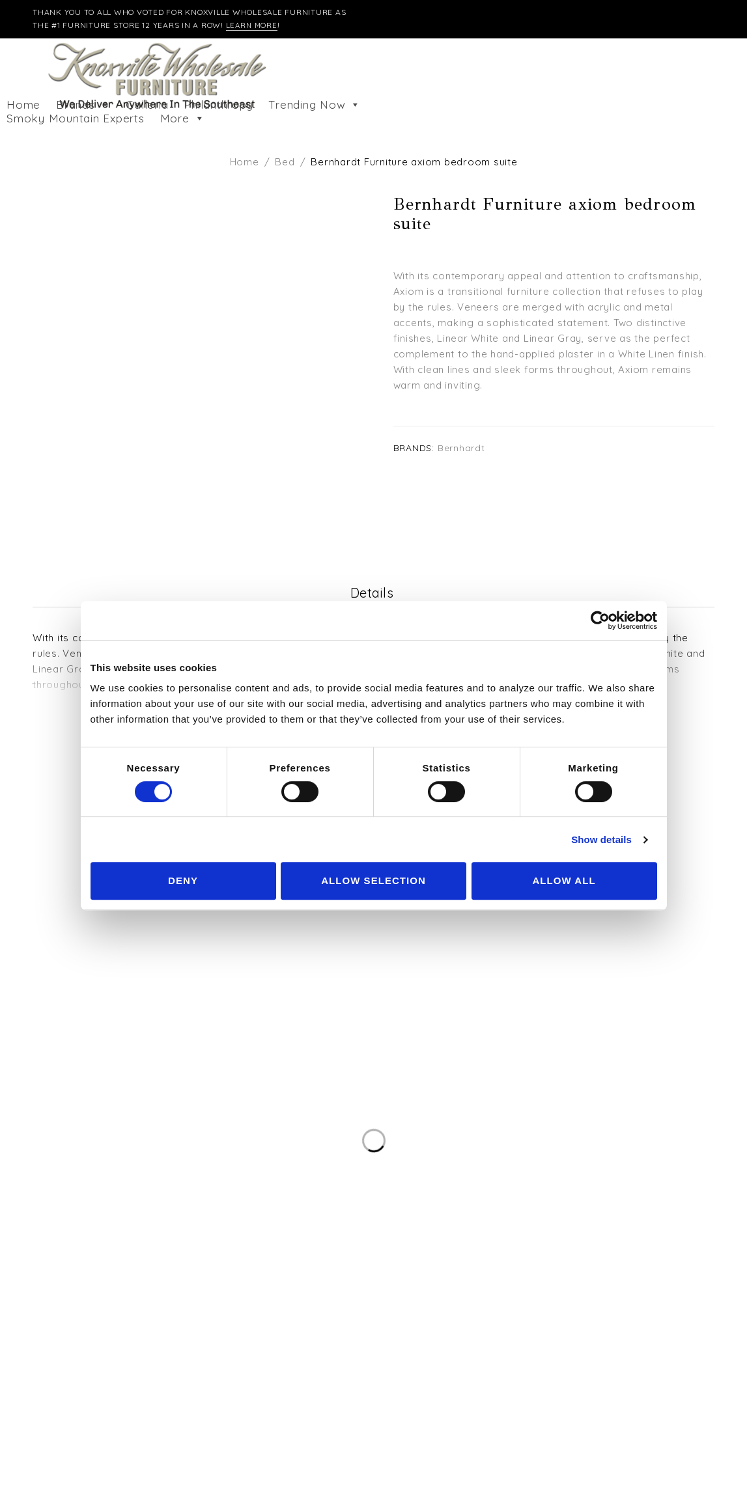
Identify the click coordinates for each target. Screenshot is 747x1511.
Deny (183, 880)
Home (23, 104)
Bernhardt (461, 447)
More (182, 118)
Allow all (563, 880)
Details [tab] (372, 593)
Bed (284, 162)
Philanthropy (218, 104)
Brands (83, 104)
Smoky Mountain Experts (76, 118)
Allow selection (373, 880)
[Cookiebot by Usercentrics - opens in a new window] (600, 620)
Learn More (253, 25)
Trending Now (314, 104)
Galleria (147, 104)
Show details (601, 839)
